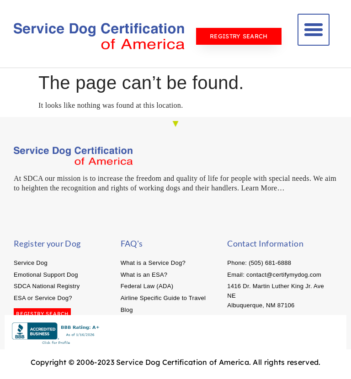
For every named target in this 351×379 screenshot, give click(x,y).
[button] (314, 30)
